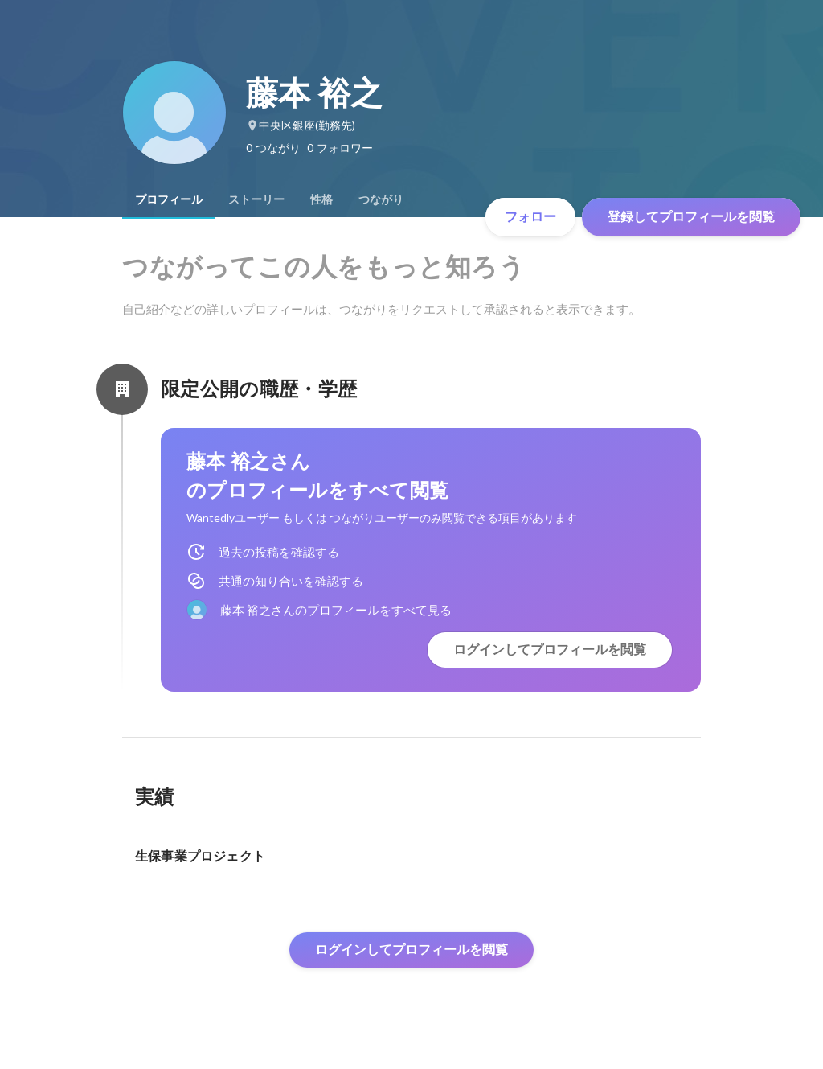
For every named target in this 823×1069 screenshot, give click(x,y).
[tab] (168, 199)
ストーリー (256, 199)
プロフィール (169, 199)
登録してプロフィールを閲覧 (691, 217)
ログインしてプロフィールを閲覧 (549, 649)
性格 (321, 199)
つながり (380, 199)
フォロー (530, 217)
